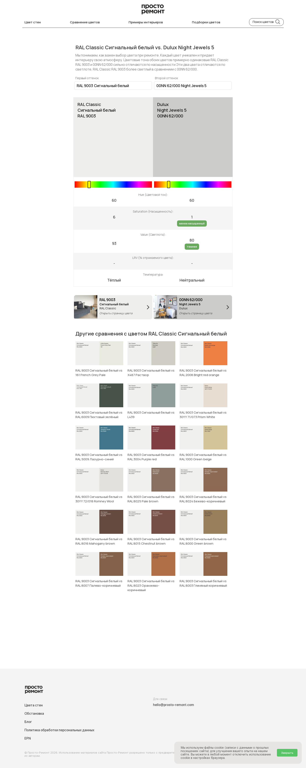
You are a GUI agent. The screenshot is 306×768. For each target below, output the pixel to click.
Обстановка (34, 714)
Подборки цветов (206, 22)
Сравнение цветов (85, 22)
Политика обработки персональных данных (59, 730)
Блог (28, 722)
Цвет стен (32, 22)
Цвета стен (33, 705)
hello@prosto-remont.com (173, 705)
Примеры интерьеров (146, 22)
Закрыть (287, 752)
